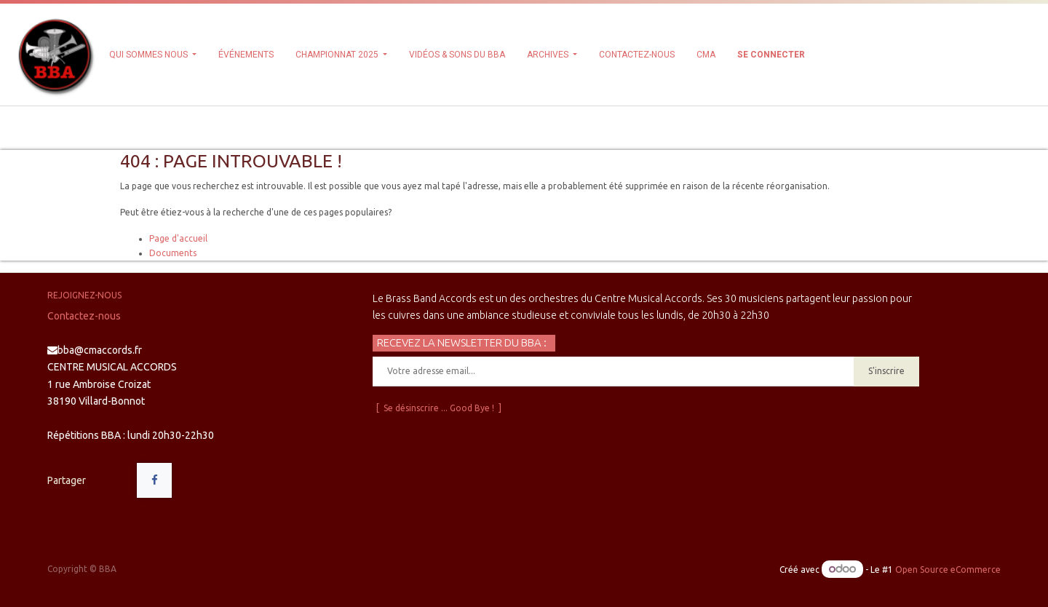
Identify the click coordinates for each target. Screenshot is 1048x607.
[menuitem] (246, 54)
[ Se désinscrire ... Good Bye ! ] (438, 408)
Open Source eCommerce (948, 569)
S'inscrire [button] (886, 371)
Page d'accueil (178, 238)
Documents (172, 253)
